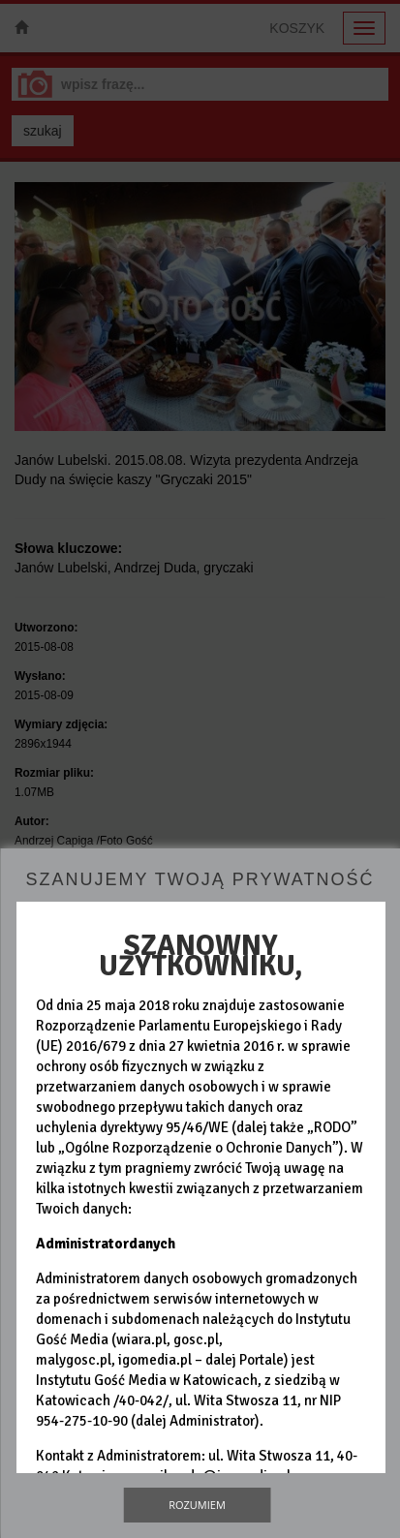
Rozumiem (197, 1504)
